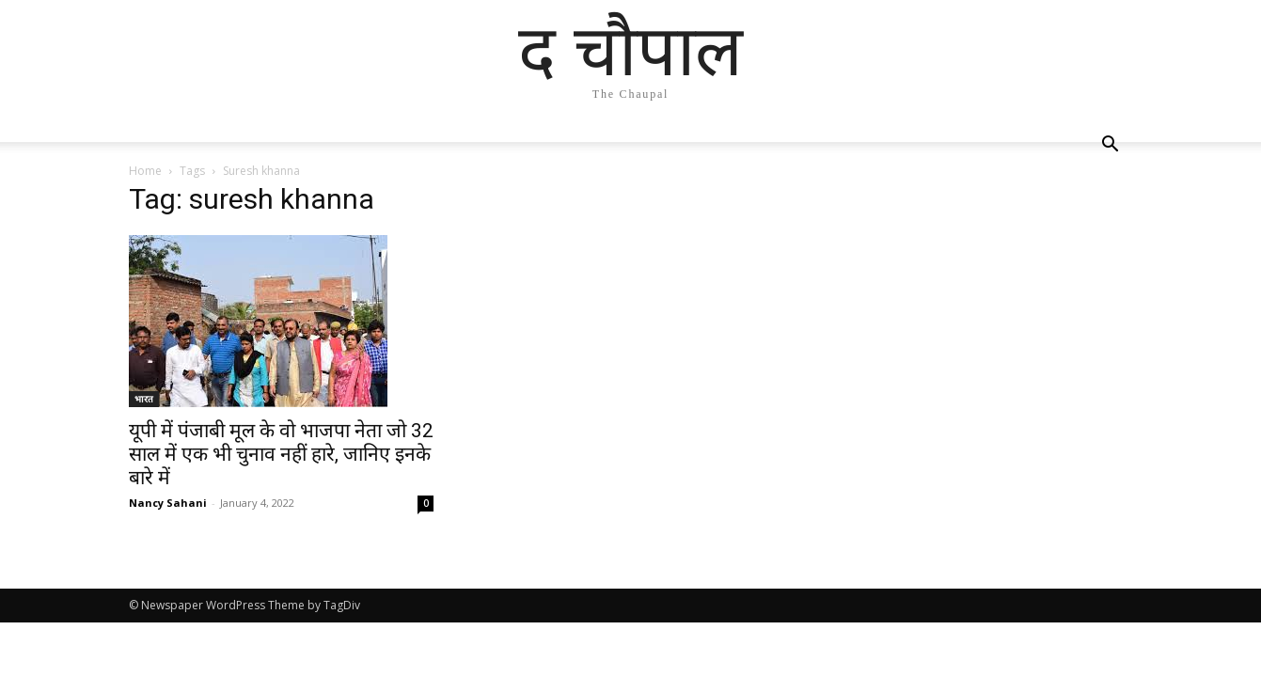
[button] (1110, 146)
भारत (143, 398)
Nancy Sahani (168, 503)
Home (145, 171)
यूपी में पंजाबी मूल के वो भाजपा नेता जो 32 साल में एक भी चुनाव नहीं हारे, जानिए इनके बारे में (281, 454)
